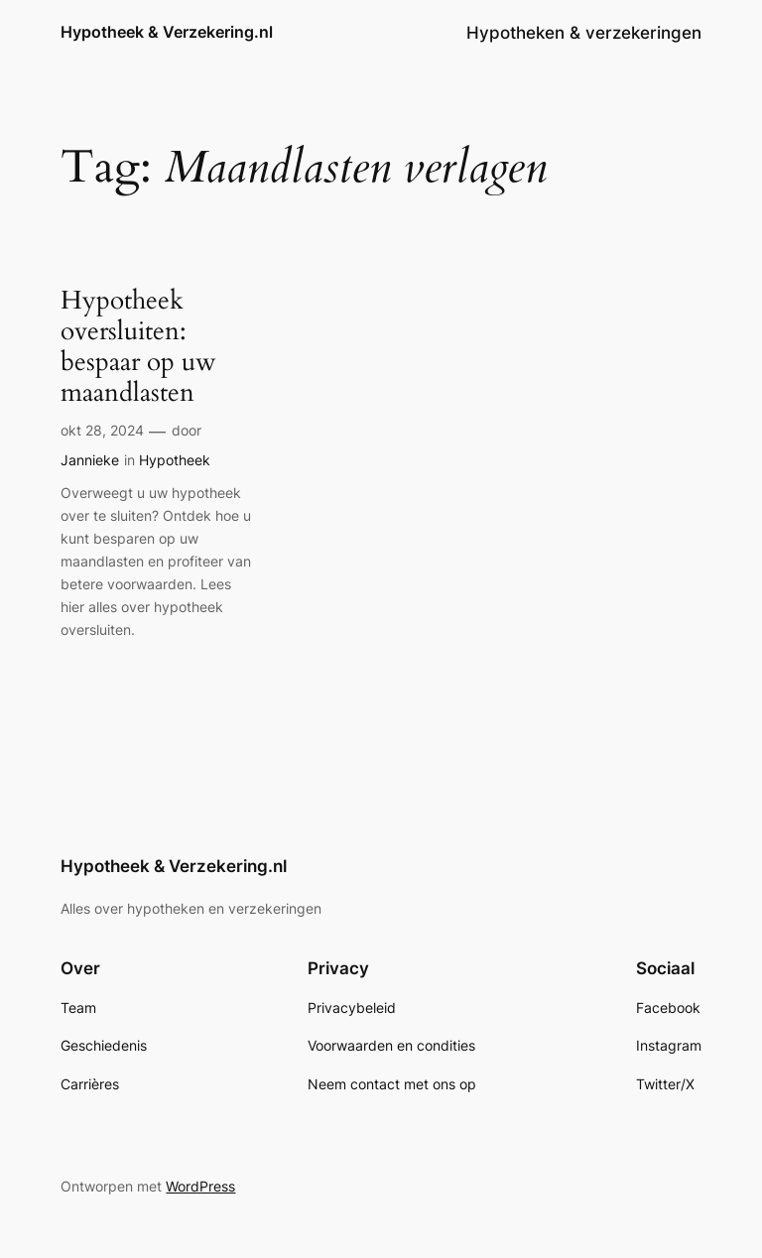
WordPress (200, 1186)
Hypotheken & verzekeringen (583, 33)
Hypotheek (174, 459)
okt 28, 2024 (102, 430)
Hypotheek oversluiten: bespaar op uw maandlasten (138, 347)
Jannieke (90, 459)
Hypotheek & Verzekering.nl (167, 32)
